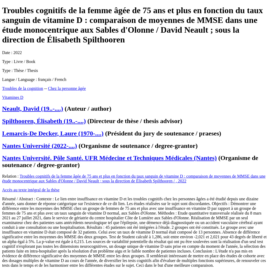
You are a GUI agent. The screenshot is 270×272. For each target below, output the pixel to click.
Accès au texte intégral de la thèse (31, 190)
